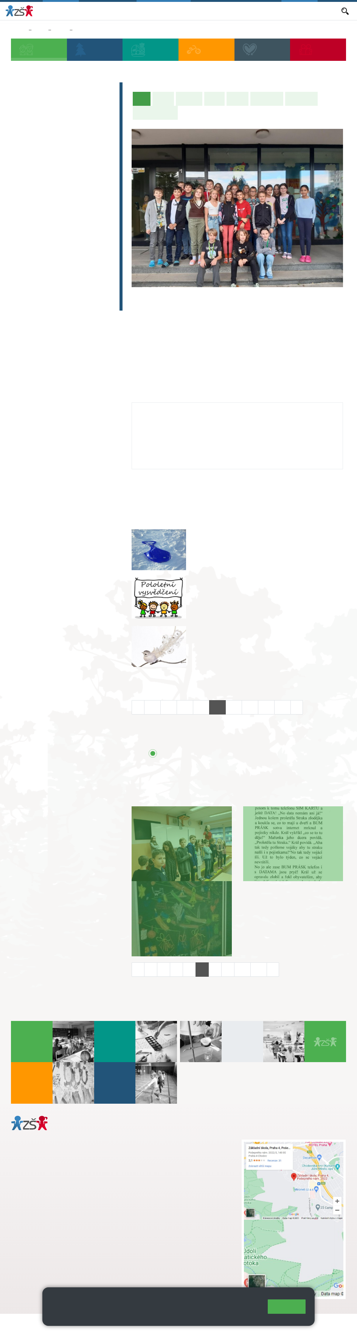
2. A (43, 150)
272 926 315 (156, 440)
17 (233, 707)
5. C (100, 179)
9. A (81, 208)
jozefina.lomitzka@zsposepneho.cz (184, 432)
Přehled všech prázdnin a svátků (222, 754)
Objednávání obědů (204, 11)
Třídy (60, 30)
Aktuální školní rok (131, 11)
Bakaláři (96, 11)
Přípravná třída (42, 127)
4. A (81, 150)
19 (266, 707)
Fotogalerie (301, 99)
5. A (101, 150)
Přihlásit (186, 1324)
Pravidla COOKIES (92, 1333)
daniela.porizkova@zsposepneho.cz (70, 1246)
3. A (62, 150)
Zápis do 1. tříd (42, 89)
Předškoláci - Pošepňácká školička (61, 109)
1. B (23, 165)
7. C (43, 238)
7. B (43, 223)
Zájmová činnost (45, 258)
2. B (43, 165)
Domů (18, 30)
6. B (23, 223)
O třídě (163, 99)
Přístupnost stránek (37, 1333)
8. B (62, 223)
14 (185, 707)
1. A (24, 150)
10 (242, 969)
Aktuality (167, 11)
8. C (62, 238)
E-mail (270, 11)
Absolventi (35, 273)
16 (217, 707)
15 (201, 707)
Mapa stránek (152, 1324)
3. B (62, 165)
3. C (62, 179)
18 (250, 707)
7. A (43, 208)
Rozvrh (238, 99)
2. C (43, 179)
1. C (23, 179)
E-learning (34, 288)
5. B (100, 165)
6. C (23, 238)
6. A (24, 208)
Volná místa (245, 11)
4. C (81, 165)
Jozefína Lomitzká (167, 410)
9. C (81, 238)
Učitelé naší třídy (155, 113)
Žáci (40, 30)
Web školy (332, 1324)
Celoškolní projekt (48, 303)
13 (168, 707)
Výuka (214, 99)
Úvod (143, 98)
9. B (80, 30)
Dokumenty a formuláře (309, 11)
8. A (62, 208)
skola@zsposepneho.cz (171, 1167)
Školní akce (266, 99)
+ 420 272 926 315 (44, 1238)
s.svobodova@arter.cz (186, 1151)
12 (152, 707)
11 (258, 969)
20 (282, 707)
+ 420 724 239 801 (184, 1159)
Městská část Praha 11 (38, 1269)
